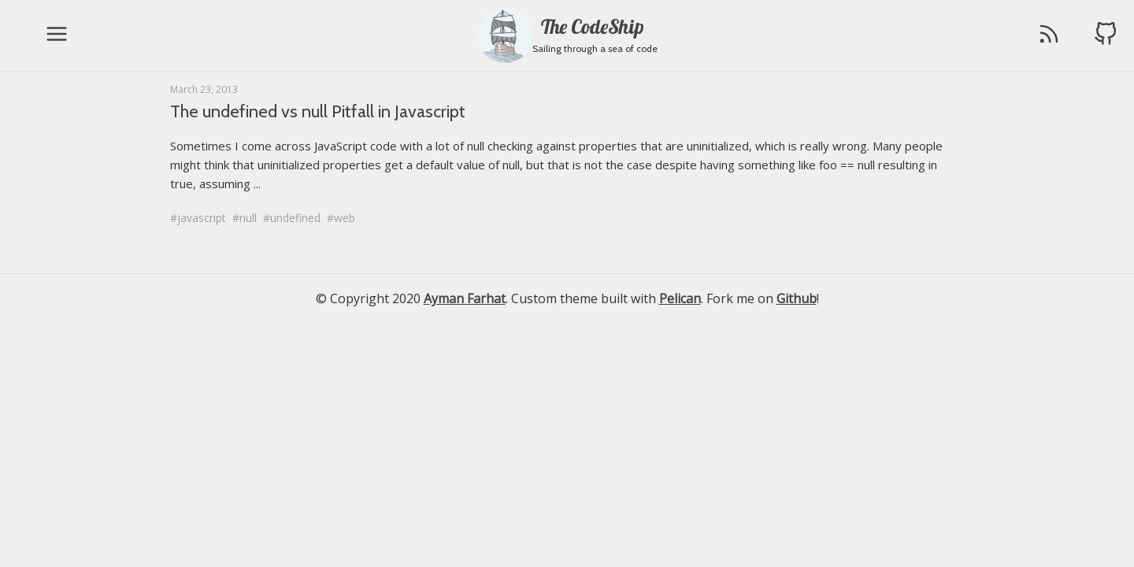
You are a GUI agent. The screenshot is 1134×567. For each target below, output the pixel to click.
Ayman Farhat (465, 298)
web (344, 217)
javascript (201, 217)
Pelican (680, 298)
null (248, 217)
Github (796, 298)
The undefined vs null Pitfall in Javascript (317, 111)
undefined (295, 217)
